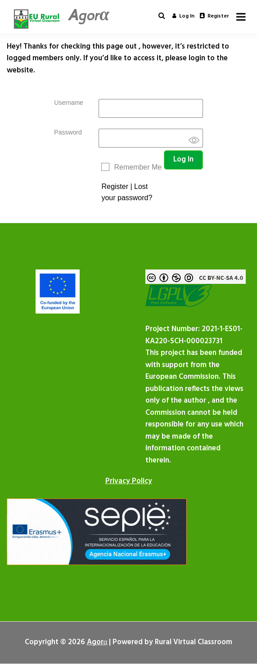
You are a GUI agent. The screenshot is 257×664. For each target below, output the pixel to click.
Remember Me (138, 167)
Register (214, 16)
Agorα (88, 15)
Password (67, 132)
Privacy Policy (128, 481)
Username (68, 102)
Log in (183, 16)
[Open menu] (241, 16)
